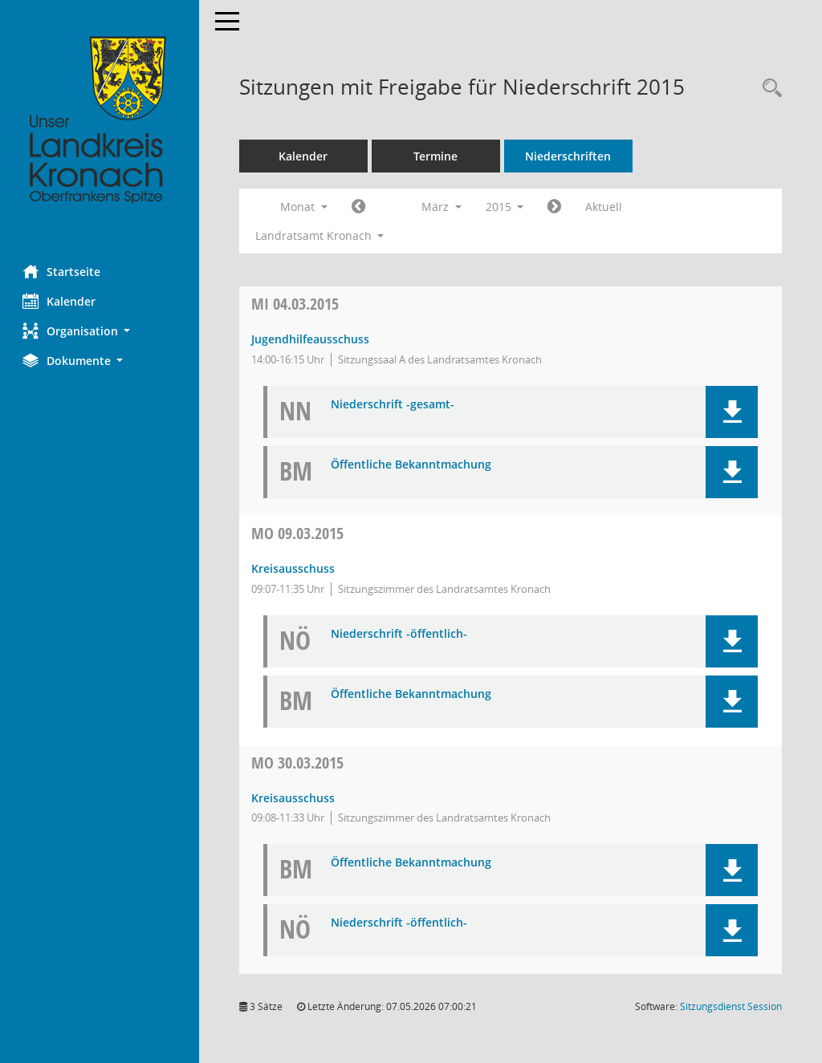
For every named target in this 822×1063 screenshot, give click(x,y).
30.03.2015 (299, 762)
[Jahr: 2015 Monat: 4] (557, 207)
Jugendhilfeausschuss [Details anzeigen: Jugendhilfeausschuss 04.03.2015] (312, 339)
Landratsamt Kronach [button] (321, 235)
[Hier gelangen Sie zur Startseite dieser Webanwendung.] (100, 120)
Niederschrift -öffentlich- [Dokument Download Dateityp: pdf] (400, 634)
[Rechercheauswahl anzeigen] (768, 88)
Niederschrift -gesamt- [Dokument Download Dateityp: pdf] (394, 405)
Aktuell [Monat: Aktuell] (606, 206)
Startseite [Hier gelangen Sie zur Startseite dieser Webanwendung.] (63, 271)
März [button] (443, 206)
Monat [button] (305, 206)
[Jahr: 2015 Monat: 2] (360, 207)
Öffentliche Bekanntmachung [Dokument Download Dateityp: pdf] (412, 465)
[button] (100, 331)
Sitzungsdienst (731, 1006)
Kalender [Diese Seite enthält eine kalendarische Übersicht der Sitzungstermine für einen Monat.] (60, 301)
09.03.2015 (299, 533)
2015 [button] (506, 206)
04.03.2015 (296, 303)
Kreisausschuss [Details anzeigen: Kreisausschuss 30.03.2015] (294, 797)
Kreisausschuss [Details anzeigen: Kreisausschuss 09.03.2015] (294, 568)
